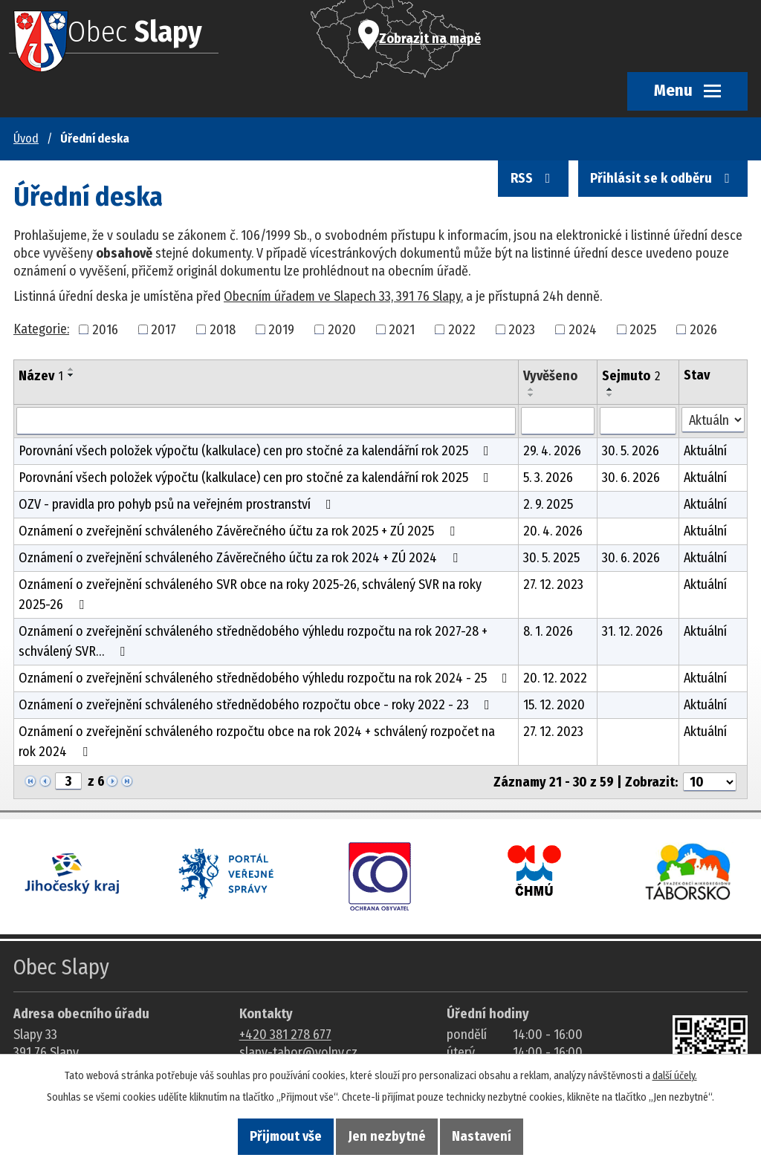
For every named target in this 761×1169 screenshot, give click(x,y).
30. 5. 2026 (630, 451)
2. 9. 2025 (548, 504)
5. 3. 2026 (548, 477)
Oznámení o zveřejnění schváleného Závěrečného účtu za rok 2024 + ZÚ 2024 (241, 558)
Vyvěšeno (550, 376)
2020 (342, 329)
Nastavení (498, 1135)
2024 (583, 329)
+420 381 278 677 (285, 1034)
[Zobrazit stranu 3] (68, 781)
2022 (462, 329)
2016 (105, 329)
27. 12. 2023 (553, 584)
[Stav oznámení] (713, 420)
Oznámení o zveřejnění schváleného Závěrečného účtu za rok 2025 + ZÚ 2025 (240, 531)
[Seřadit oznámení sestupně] (71, 375)
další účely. (674, 1071)
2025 (642, 329)
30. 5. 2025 (551, 558)
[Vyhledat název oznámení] (266, 421)
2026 (703, 329)
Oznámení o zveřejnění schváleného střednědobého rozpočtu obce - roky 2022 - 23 (257, 705)
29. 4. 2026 (552, 451)
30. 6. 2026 (631, 477)
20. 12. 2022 (555, 678)
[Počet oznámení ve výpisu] (709, 782)
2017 (163, 329)
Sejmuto (631, 376)
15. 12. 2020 (554, 705)
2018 (223, 329)
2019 (281, 329)
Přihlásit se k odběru (655, 194)
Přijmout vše (270, 1135)
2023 (521, 329)
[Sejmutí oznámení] (638, 421)
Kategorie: (41, 329)
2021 (402, 329)
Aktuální (705, 451)
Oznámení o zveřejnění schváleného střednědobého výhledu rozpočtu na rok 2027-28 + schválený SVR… (253, 641)
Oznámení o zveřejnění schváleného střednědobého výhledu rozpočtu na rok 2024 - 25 (266, 678)
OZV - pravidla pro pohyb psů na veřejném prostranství (178, 504)
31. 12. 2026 (632, 631)
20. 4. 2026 (553, 531)
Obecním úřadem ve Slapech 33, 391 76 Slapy (342, 296)
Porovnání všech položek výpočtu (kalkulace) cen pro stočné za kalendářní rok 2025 (257, 451)
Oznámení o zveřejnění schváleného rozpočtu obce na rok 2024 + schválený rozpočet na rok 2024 (257, 741)
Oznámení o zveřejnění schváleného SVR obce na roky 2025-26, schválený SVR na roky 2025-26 (250, 594)
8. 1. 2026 (548, 631)
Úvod (26, 138)
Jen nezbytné (387, 1135)
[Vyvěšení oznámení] (558, 421)
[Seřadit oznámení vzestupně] (71, 369)
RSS (513, 194)
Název (41, 376)
